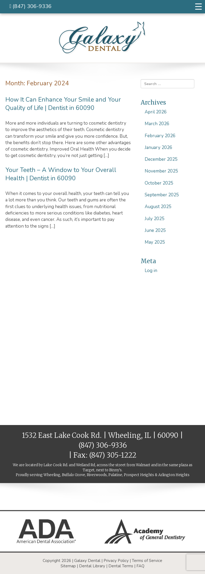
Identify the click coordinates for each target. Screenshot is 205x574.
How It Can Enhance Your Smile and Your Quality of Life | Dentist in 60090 (63, 103)
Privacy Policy (116, 560)
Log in (151, 270)
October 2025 (159, 183)
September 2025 (162, 195)
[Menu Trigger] (198, 6)
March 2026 (157, 124)
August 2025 (158, 207)
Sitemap (68, 566)
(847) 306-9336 (30, 6)
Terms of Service (147, 560)
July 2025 (154, 219)
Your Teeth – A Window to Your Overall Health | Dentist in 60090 (60, 174)
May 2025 (155, 242)
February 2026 (160, 136)
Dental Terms (120, 566)
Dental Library (92, 566)
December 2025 (161, 159)
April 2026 (156, 112)
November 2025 (161, 171)
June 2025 (155, 230)
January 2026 (158, 147)
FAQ (140, 566)
